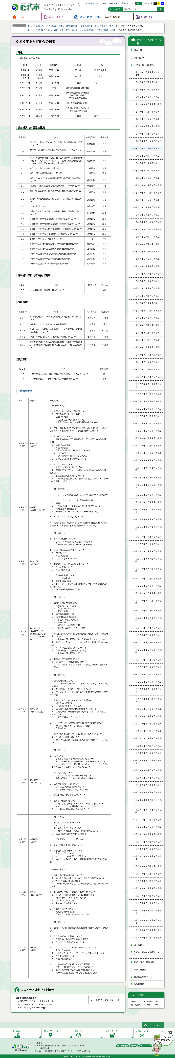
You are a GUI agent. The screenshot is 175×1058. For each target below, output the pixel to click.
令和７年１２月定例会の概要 (148, 104)
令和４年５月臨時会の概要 (147, 237)
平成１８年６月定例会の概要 (148, 849)
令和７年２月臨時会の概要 (147, 126)
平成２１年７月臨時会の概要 (148, 896)
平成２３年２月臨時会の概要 (148, 674)
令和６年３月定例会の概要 (147, 178)
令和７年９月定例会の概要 (147, 112)
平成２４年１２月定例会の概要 (148, 619)
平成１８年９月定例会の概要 (148, 753)
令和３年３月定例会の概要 (147, 303)
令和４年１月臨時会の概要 (147, 244)
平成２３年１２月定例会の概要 (148, 651)
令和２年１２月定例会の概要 (148, 311)
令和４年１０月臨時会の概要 (148, 229)
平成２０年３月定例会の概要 (148, 827)
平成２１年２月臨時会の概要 (148, 866)
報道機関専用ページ (143, 977)
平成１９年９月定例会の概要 (148, 792)
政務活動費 (139, 984)
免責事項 (134, 1046)
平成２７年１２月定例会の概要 (148, 510)
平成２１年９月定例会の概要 (148, 903)
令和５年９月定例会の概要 (147, 200)
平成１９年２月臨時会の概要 (148, 770)
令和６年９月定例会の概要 (147, 148)
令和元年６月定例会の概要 (147, 369)
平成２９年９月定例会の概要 (148, 460)
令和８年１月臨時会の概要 (147, 90)
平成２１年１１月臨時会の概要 (148, 911)
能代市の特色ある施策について (147, 953)
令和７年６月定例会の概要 (147, 119)
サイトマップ (145, 1046)
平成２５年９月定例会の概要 (148, 579)
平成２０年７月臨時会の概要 (148, 842)
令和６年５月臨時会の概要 (147, 156)
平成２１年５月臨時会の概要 (148, 881)
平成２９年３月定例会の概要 (148, 438)
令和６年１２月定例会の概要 (148, 141)
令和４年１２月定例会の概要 (148, 222)
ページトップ (154, 1025)
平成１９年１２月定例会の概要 (148, 811)
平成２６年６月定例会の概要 (148, 610)
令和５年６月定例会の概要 (147, 207)
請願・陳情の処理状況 (144, 962)
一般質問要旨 (25, 390)
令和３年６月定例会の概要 (147, 288)
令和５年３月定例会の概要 (147, 215)
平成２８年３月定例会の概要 (148, 502)
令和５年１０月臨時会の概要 (148, 185)
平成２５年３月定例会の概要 (148, 586)
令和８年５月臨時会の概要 (147, 82)
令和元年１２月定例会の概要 (148, 355)
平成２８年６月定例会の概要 (148, 495)
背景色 (146, 3)
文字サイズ (124, 3)
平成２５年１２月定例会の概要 (148, 602)
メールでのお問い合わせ (103, 1000)
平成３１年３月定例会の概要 (148, 377)
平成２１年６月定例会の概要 (148, 888)
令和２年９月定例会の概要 (147, 318)
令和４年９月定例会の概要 (147, 259)
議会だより (139, 58)
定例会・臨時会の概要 (149, 41)
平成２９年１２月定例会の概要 (148, 469)
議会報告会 (139, 945)
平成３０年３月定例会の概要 (148, 477)
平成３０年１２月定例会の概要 (148, 385)
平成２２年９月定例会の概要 (148, 709)
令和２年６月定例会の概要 (147, 333)
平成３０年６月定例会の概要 (148, 409)
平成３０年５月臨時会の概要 (148, 416)
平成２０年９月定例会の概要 (148, 834)
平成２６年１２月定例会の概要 (148, 528)
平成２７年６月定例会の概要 (148, 431)
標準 (139, 3)
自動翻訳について (94, 3)
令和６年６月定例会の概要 (147, 163)
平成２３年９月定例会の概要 (148, 660)
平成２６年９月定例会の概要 (148, 537)
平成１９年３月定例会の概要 (148, 778)
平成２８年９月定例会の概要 (148, 446)
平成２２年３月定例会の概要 (148, 930)
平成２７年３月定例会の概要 (148, 544)
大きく (132, 3)
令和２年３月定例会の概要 (147, 347)
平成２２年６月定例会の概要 (148, 716)
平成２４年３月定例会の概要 (148, 642)
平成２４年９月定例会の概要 (148, 628)
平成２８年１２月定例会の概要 (148, 486)
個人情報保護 (122, 1046)
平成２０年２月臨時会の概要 (148, 820)
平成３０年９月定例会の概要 (148, 401)
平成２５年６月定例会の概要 (148, 593)
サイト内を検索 (115, 9)
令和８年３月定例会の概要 (147, 97)
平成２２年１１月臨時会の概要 (148, 700)
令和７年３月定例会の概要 (147, 134)
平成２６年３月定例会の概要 (148, 551)
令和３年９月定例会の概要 (147, 281)
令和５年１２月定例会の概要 (148, 193)
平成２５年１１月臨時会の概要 (148, 570)
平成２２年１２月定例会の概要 (148, 690)
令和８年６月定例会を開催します (148, 73)
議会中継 (138, 50)
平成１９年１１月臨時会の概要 (148, 801)
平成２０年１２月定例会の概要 (148, 857)
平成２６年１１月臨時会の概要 (148, 560)
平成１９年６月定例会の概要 (148, 785)
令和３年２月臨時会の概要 (147, 296)
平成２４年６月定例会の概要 (148, 635)
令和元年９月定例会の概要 (147, 362)
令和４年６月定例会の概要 (147, 266)
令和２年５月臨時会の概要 (147, 325)
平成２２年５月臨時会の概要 (148, 731)
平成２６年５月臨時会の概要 (148, 724)
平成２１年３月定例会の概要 (148, 874)
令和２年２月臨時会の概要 (147, 340)
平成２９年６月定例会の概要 (148, 453)
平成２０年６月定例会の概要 (148, 738)
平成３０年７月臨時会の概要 (148, 394)
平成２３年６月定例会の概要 (148, 667)
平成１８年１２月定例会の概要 (148, 761)
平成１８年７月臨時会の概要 (148, 746)
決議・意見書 (140, 969)
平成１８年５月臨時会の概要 (148, 938)
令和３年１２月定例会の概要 (148, 274)
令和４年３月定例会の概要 (147, 251)
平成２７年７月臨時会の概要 (148, 423)
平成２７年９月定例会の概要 (148, 519)
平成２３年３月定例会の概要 (148, 682)
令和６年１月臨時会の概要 (147, 170)
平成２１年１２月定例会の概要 (148, 921)
